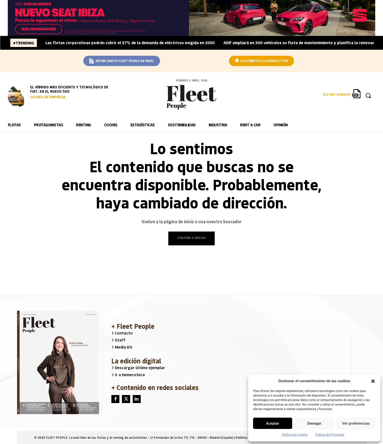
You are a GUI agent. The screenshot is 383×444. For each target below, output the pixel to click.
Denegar (314, 423)
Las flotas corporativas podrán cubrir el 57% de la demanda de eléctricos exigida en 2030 (130, 42)
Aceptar (272, 423)
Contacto (122, 333)
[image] (18, 96)
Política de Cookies (295, 434)
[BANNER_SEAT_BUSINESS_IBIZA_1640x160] (191, 18)
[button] (372, 381)
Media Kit (121, 347)
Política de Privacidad (329, 434)
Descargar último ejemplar (138, 367)
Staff (118, 340)
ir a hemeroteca (128, 374)
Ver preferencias (356, 423)
